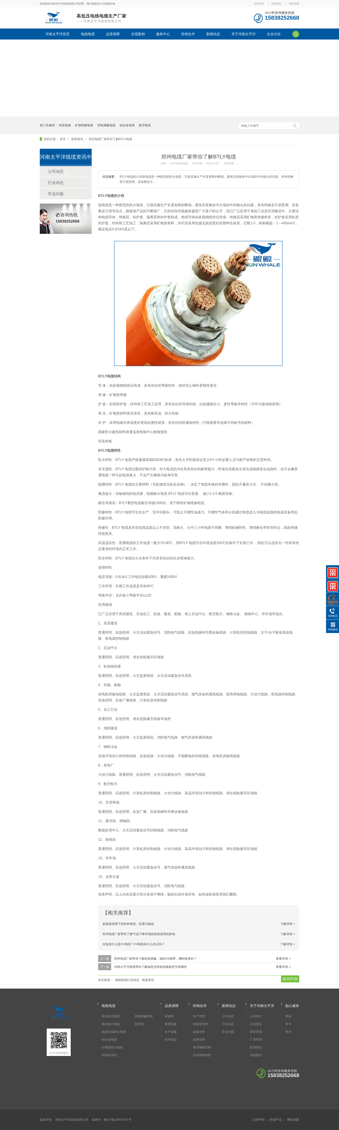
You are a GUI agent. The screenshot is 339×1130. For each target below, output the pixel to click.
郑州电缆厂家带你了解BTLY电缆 (110, 139)
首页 (63, 139)
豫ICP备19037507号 (117, 1119)
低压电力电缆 (111, 1024)
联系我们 (277, 3)
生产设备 (171, 1031)
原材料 (169, 1016)
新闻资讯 (77, 139)
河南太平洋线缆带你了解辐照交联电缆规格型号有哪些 (150, 967)
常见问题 (56, 194)
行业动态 (56, 182)
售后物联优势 (202, 1047)
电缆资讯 (148, 980)
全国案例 (138, 34)
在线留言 (256, 1055)
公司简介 (256, 1016)
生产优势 (199, 1016)
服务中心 (163, 34)
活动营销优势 (202, 1055)
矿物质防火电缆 (112, 1047)
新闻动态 (213, 34)
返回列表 (290, 979)
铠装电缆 (65, 125)
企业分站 (274, 34)
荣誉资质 (256, 1031)
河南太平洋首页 (57, 34)
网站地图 (294, 3)
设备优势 (199, 1031)
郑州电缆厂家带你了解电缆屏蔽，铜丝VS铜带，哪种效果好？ (155, 958)
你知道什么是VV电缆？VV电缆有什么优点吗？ (133, 944)
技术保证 (171, 1039)
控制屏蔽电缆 (106, 125)
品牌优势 (199, 1039)
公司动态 (228, 1016)
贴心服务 (292, 1006)
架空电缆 (145, 125)
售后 (288, 1031)
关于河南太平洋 (243, 34)
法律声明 (259, 1119)
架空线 (139, 1024)
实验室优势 (200, 1024)
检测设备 (171, 1024)
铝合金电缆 (127, 125)
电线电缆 (88, 34)
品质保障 (113, 34)
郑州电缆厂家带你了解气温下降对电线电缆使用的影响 (138, 934)
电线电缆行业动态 (127, 980)
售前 (288, 1016)
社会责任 (256, 1024)
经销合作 (259, 3)
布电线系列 (109, 1055)
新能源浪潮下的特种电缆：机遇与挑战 (128, 924)
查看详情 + (283, 958)
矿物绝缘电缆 (84, 125)
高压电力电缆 (111, 1016)
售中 (288, 1024)
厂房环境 (256, 1039)
